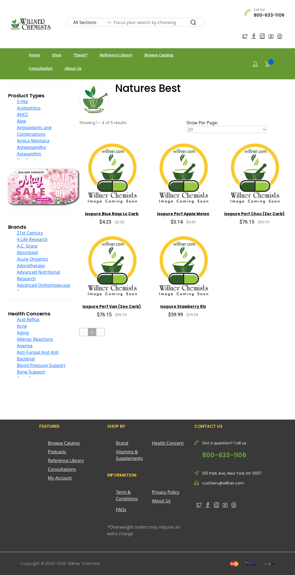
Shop (56, 55)
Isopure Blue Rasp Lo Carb (112, 213)
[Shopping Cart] (267, 63)
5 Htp (22, 101)
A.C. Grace (27, 246)
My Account (60, 478)
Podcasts (57, 452)
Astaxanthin (29, 154)
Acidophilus (29, 108)
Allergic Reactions (35, 339)
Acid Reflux (28, 320)
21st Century (30, 233)
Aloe (21, 121)
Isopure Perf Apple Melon (183, 213)
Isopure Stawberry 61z (183, 306)
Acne (22, 326)
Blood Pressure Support (41, 365)
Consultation (41, 68)
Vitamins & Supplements (129, 455)
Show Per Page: (202, 123)
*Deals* (80, 55)
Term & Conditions (127, 495)
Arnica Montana (33, 141)
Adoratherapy (31, 266)
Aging (23, 333)
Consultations (62, 469)
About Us (73, 68)
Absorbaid (27, 252)
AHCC (22, 115)
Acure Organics (32, 259)
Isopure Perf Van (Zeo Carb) (111, 306)
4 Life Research (32, 239)
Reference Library (116, 55)
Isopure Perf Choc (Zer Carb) (254, 213)
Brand (122, 443)
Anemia (24, 346)
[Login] (255, 64)
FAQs (121, 510)
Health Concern (168, 443)
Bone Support (31, 372)
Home (34, 55)
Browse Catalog (159, 55)
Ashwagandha (31, 147)
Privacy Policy (165, 492)
